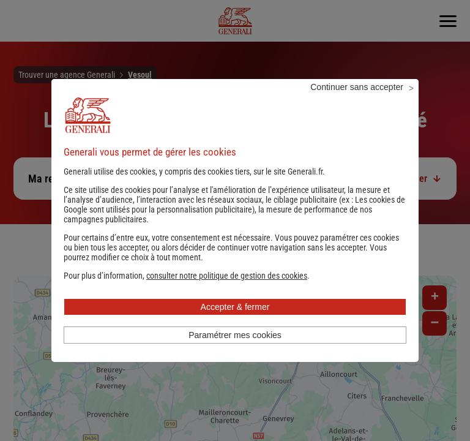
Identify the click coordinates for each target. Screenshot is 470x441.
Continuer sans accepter (356, 103)
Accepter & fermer (235, 323)
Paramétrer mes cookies (235, 351)
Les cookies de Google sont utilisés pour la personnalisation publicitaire (234, 221)
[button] (226, 292)
